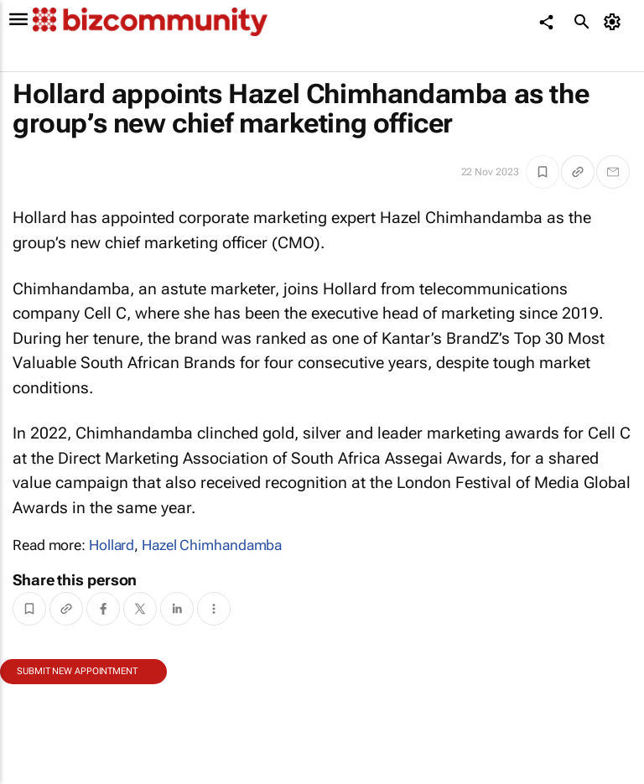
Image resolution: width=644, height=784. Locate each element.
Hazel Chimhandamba (212, 545)
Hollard (111, 545)
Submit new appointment (77, 671)
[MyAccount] (615, 21)
